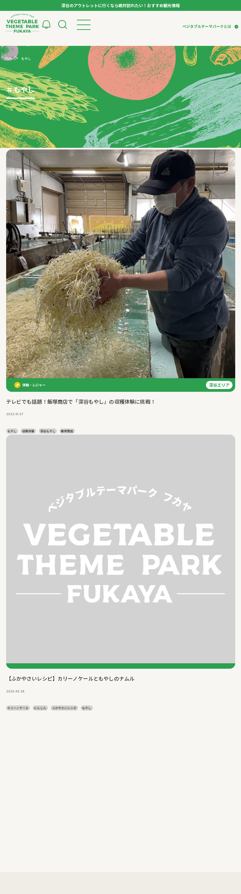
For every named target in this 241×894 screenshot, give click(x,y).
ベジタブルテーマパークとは (206, 26)
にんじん (40, 707)
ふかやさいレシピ (64, 707)
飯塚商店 (67, 431)
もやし (12, 431)
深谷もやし (47, 431)
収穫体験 (28, 431)
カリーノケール (18, 707)
